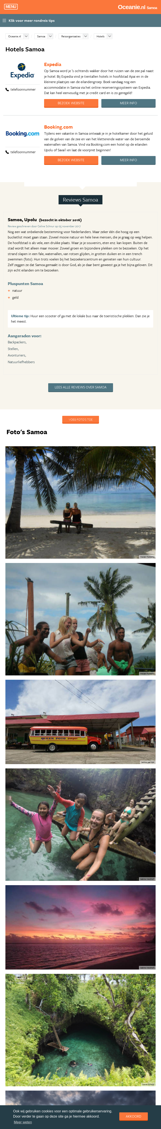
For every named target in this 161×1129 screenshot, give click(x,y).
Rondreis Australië (44, 1029)
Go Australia (40, 1045)
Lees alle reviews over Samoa (81, 387)
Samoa (41, 36)
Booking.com (58, 126)
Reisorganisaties (70, 36)
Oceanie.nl (14, 36)
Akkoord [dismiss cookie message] (133, 1116)
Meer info (128, 103)
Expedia (52, 64)
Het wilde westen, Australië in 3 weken (57, 1060)
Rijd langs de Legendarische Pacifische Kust (61, 1013)
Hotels (100, 36)
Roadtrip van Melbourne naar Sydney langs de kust (65, 1092)
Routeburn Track (43, 1076)
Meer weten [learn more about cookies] (23, 1122)
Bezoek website (71, 103)
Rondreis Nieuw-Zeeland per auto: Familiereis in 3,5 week (70, 997)
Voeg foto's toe (80, 419)
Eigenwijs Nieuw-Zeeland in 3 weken (56, 981)
